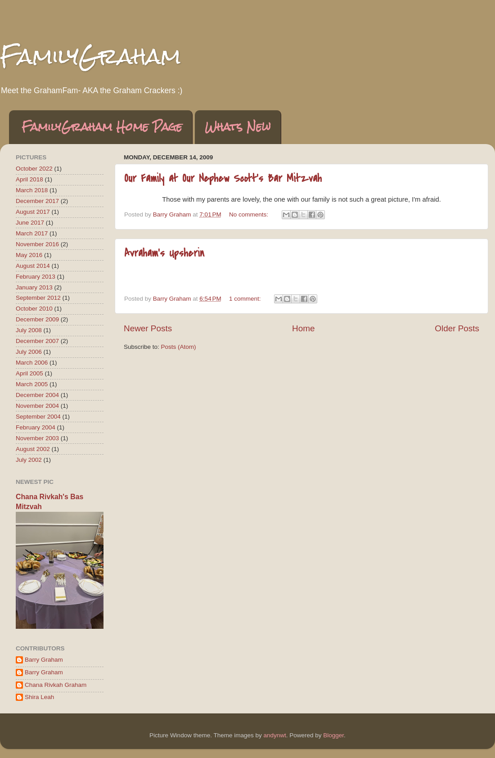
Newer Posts (148, 328)
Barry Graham (44, 659)
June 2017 (30, 222)
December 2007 (37, 341)
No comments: (249, 214)
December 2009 (37, 319)
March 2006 (32, 362)
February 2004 (35, 427)
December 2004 (37, 395)
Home (303, 328)
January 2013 (34, 287)
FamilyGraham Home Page (102, 127)
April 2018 (29, 179)
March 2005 (32, 384)
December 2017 (37, 201)
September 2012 (38, 297)
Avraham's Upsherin (164, 253)
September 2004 (38, 416)
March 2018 (32, 190)
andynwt (274, 735)
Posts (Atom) (178, 346)
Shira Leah (39, 697)
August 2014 (33, 265)
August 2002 (33, 449)
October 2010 (34, 308)
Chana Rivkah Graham (55, 684)
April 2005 (29, 373)
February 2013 (35, 276)
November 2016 (37, 244)
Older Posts (457, 328)
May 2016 (29, 255)
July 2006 (29, 351)
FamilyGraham (90, 56)
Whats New (238, 127)
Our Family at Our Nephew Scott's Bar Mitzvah (223, 178)
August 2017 (33, 211)
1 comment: (245, 298)
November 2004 (37, 405)
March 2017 (32, 233)
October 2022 (34, 168)
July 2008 (29, 330)
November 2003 (37, 438)
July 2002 (29, 459)
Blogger (333, 735)
